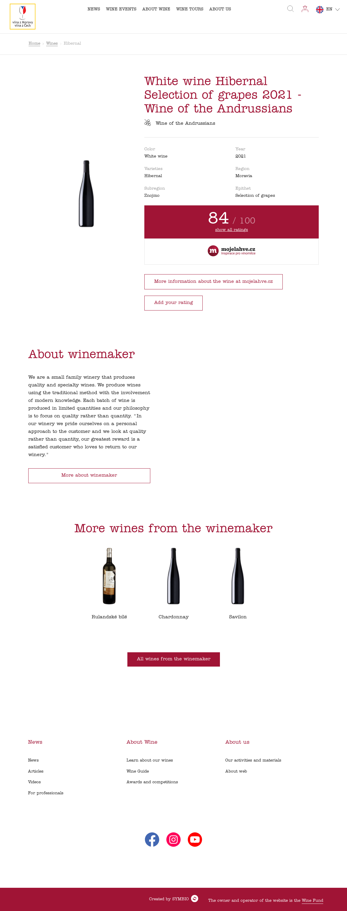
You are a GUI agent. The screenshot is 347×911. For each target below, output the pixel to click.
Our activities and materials (253, 760)
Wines (52, 44)
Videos (34, 782)
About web (236, 771)
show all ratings (231, 230)
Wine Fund (312, 901)
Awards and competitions (152, 782)
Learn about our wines (149, 760)
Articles (35, 771)
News (33, 760)
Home (34, 44)
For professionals (45, 793)
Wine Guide (137, 771)
